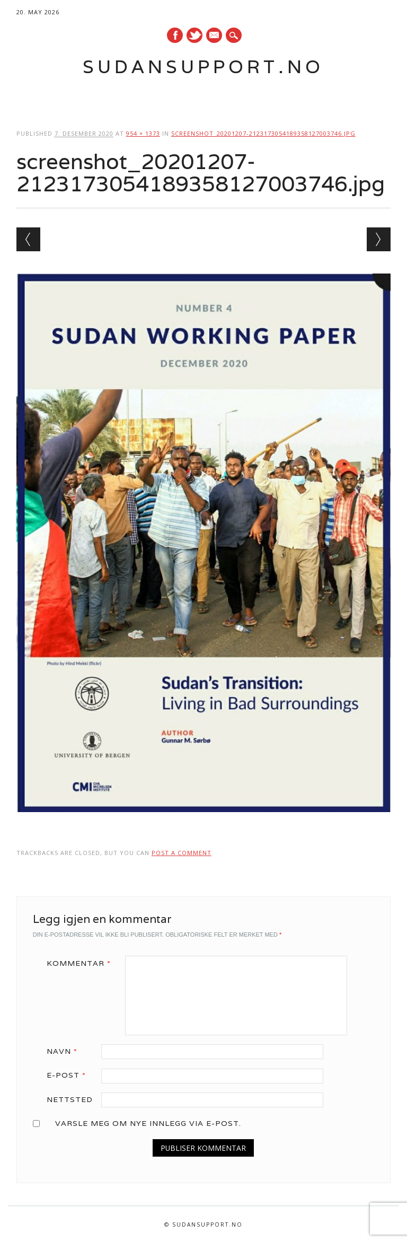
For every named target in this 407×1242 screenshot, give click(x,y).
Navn (66, 1051)
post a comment (181, 853)
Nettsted (70, 1099)
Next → (379, 239)
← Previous (28, 239)
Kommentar (82, 963)
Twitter (194, 35)
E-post (70, 1075)
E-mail (214, 36)
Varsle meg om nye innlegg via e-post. (148, 1123)
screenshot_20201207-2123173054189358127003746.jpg (263, 133)
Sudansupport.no (203, 66)
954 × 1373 (143, 133)
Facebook (175, 35)
